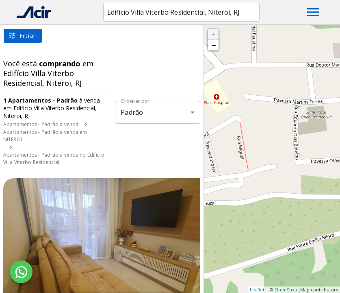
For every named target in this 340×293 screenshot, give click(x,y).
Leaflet (257, 289)
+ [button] (213, 34)
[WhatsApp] (21, 271)
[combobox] (181, 12)
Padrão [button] (132, 112)
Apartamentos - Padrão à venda (40, 124)
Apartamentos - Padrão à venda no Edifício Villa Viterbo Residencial (53, 158)
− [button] (214, 45)
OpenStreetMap (292, 289)
